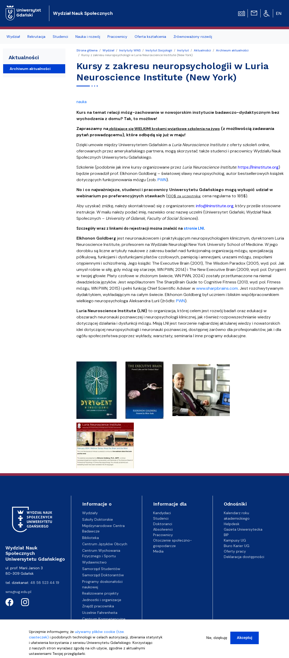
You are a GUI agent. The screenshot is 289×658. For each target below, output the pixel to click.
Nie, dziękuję (216, 638)
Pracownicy (163, 534)
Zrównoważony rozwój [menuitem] (192, 36)
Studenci (160, 518)
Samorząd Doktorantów (103, 575)
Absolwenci (163, 529)
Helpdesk (231, 523)
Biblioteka (90, 537)
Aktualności (202, 50)
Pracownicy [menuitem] (117, 36)
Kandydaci (162, 513)
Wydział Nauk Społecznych (83, 13)
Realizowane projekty (100, 593)
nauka (81, 101)
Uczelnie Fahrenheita (99, 612)
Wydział (108, 50)
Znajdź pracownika (98, 606)
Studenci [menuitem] (60, 36)
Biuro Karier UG (236, 545)
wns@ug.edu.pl (18, 591)
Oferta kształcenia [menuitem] (150, 36)
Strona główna (87, 50)
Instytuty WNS (130, 50)
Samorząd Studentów (101, 568)
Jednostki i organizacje (101, 599)
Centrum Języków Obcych (104, 544)
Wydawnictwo (94, 562)
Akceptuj (244, 638)
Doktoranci (162, 523)
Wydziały (90, 513)
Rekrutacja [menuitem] (36, 36)
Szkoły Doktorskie (97, 519)
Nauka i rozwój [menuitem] (87, 36)
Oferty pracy (235, 551)
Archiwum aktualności (232, 50)
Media (158, 551)
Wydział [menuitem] (13, 36)
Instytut (183, 50)
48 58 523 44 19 (44, 582)
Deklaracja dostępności (244, 556)
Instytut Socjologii (159, 50)
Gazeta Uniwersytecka (243, 529)
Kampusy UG (235, 540)
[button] (97, 391)
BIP (226, 534)
